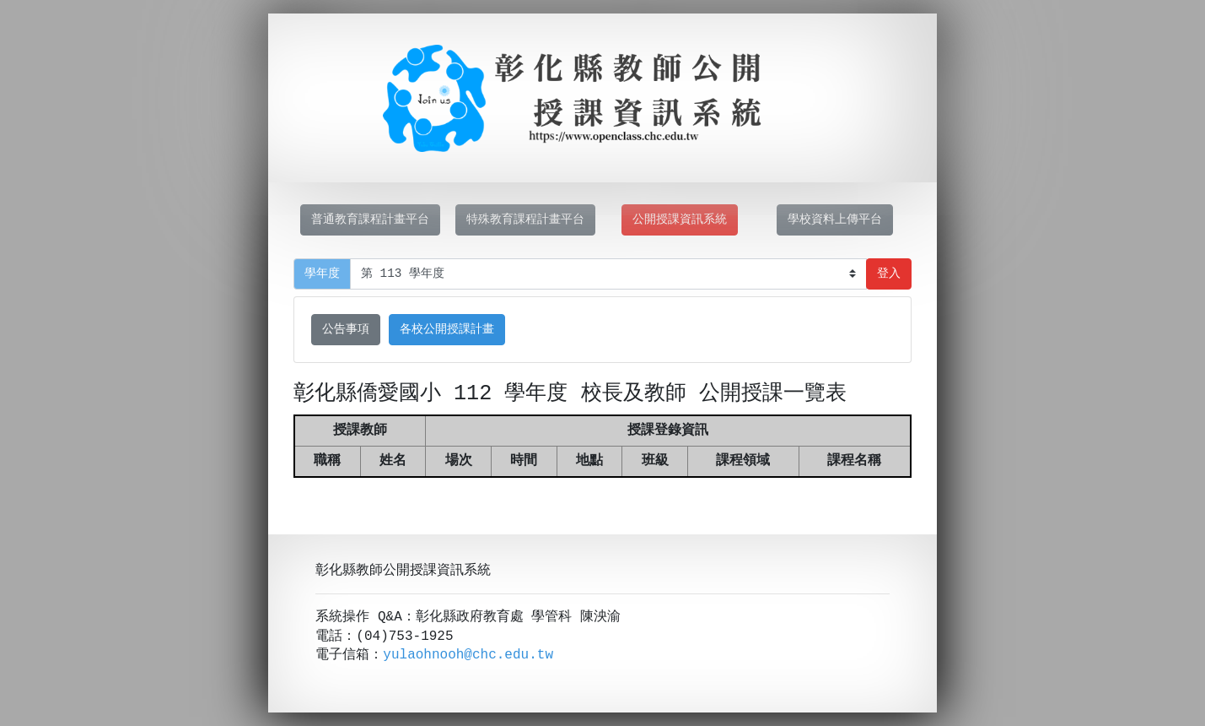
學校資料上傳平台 (835, 220)
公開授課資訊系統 (679, 220)
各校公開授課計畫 (447, 330)
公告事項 (345, 330)
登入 (889, 274)
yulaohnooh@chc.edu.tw (468, 655)
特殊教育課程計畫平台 (525, 220)
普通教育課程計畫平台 (370, 220)
